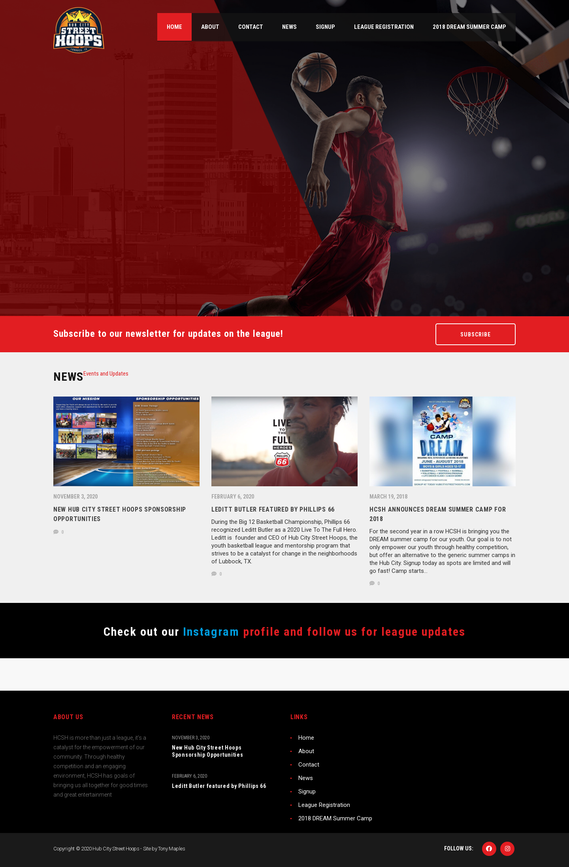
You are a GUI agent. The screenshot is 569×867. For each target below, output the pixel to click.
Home (306, 737)
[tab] (105, 373)
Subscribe (475, 334)
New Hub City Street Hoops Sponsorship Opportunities (207, 751)
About (306, 751)
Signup (307, 791)
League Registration (324, 804)
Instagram (209, 631)
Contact (308, 764)
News (305, 778)
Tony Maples (171, 849)
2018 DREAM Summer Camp (335, 818)
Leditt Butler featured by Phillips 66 (219, 786)
